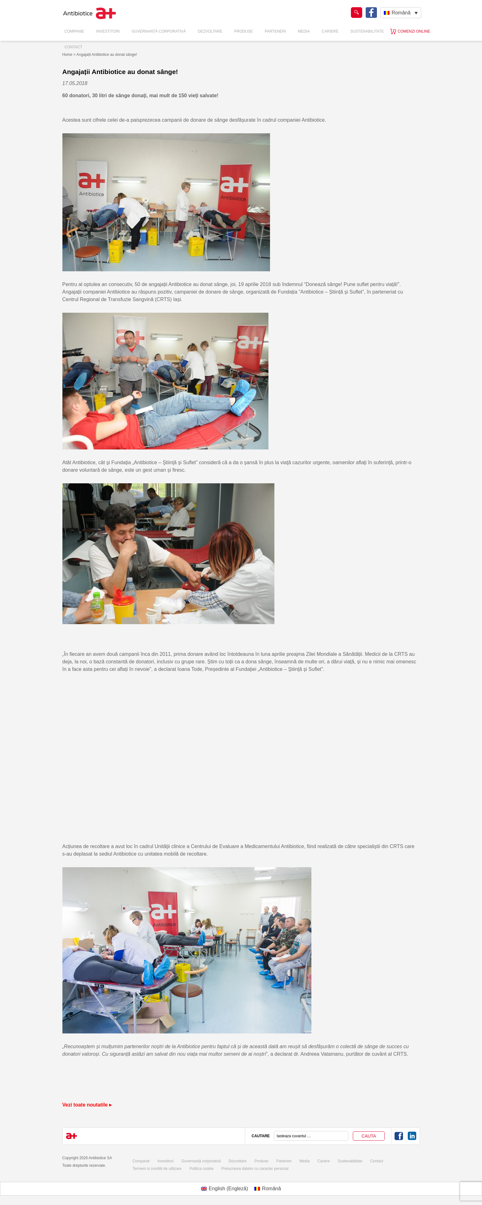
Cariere (330, 31)
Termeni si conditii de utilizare (157, 1168)
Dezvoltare (210, 31)
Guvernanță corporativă (200, 1161)
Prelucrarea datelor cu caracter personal (255, 1168)
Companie (74, 31)
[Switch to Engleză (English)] (224, 1188)
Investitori (108, 31)
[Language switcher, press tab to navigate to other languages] (400, 12)
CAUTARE (261, 1136)
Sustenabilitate (367, 31)
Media (304, 31)
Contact (73, 47)
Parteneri (275, 31)
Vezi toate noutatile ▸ (87, 1104)
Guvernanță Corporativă (159, 31)
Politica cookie (201, 1168)
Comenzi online (414, 31)
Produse (243, 31)
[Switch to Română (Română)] (267, 1188)
